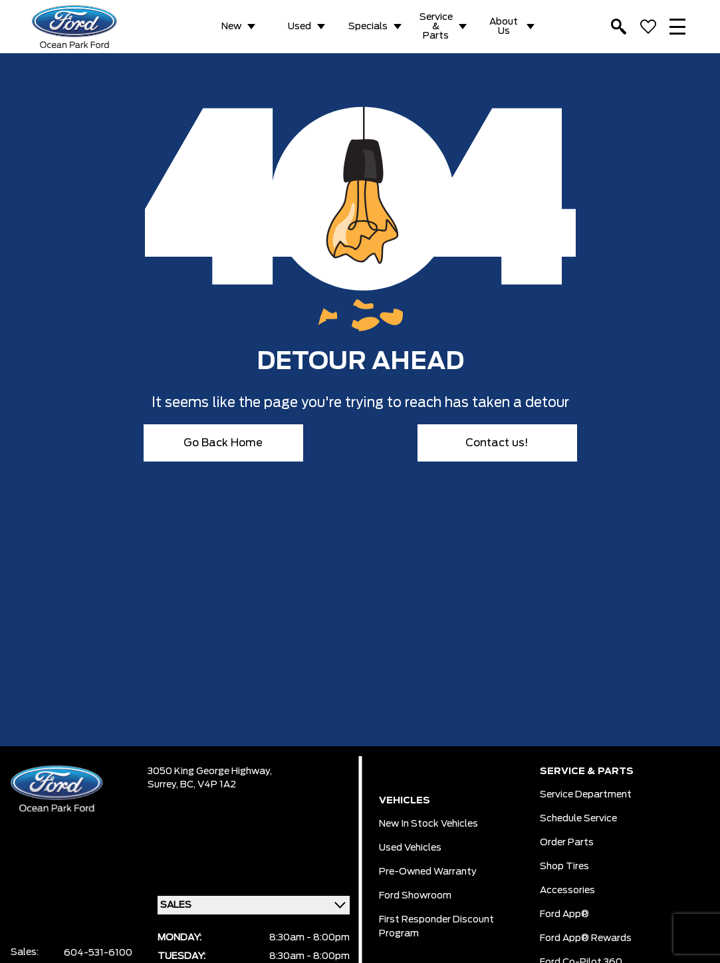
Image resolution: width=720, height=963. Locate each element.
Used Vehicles (410, 848)
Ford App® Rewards (586, 938)
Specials (368, 26)
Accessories (567, 890)
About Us (503, 26)
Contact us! (497, 443)
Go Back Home (223, 443)
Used (299, 26)
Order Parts (567, 842)
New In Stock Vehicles (428, 824)
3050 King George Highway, (210, 771)
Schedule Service (578, 818)
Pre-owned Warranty (428, 872)
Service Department (586, 794)
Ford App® (564, 914)
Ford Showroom (415, 895)
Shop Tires (564, 866)
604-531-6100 (98, 953)
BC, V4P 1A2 (208, 784)
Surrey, (164, 784)
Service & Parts (436, 27)
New (231, 26)
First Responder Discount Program (436, 926)
